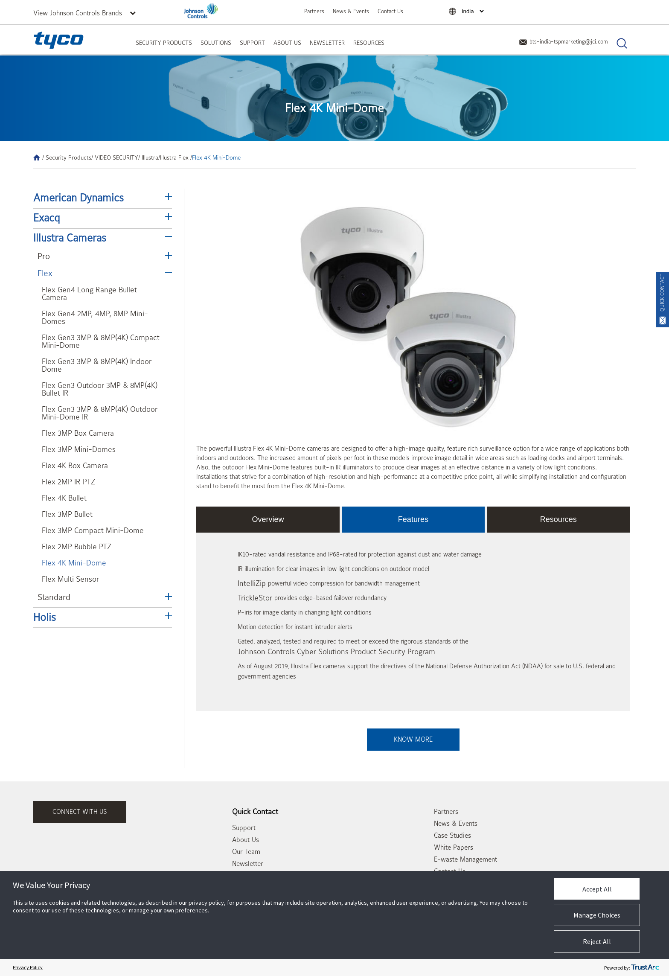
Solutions (216, 43)
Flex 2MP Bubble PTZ (76, 547)
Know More (413, 739)
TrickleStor (255, 598)
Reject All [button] (597, 941)
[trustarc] (645, 967)
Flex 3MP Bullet (67, 514)
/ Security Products (66, 157)
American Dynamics (78, 198)
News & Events (351, 11)
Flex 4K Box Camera (75, 466)
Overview (268, 519)
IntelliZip (252, 584)
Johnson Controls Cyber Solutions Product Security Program (336, 652)
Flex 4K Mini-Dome (74, 563)
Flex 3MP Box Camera (78, 433)
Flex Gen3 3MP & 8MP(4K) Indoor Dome (96, 365)
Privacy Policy (28, 967)
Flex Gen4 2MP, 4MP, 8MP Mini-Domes (95, 317)
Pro (44, 256)
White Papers (453, 847)
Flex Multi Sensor (70, 579)
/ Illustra (148, 157)
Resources (368, 43)
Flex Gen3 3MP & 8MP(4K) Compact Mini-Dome (101, 341)
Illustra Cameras (69, 238)
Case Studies (452, 835)
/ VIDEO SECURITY (114, 157)
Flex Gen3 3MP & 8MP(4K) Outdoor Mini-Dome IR (99, 413)
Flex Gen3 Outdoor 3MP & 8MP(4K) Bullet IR (99, 389)
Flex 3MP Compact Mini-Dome (93, 531)
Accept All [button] (597, 889)
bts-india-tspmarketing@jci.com (563, 41)
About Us (287, 43)
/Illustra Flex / (175, 157)
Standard (54, 597)
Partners (314, 11)
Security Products (164, 43)
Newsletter (327, 43)
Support (252, 43)
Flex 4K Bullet (64, 498)
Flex (45, 273)
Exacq (46, 218)
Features (413, 519)
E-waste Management (465, 859)
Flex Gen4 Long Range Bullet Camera (89, 294)
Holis (44, 617)
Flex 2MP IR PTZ (68, 482)
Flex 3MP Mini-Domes (79, 449)
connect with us (79, 812)
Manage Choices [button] (596, 915)
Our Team (246, 852)
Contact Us (390, 11)
